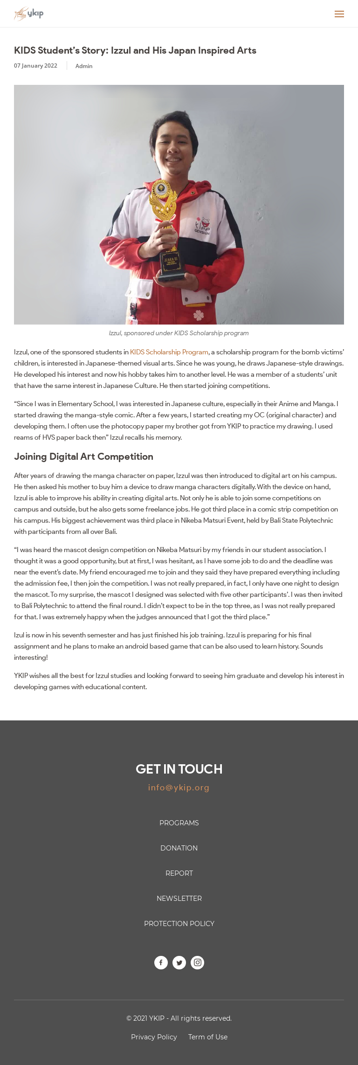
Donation (179, 848)
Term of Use (207, 1037)
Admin (84, 66)
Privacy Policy (154, 1037)
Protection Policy (179, 924)
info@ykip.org (179, 787)
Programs (179, 823)
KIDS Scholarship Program (169, 352)
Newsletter (179, 898)
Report (179, 873)
